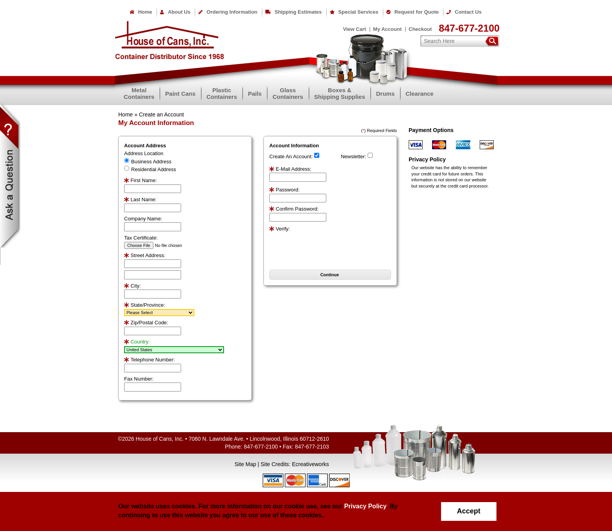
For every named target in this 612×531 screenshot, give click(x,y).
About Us (175, 12)
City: (132, 286)
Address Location (143, 153)
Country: (137, 342)
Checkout (420, 29)
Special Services (354, 12)
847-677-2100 (469, 28)
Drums (385, 93)
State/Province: (144, 305)
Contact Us (464, 12)
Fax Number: (138, 379)
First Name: (140, 180)
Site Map (245, 464)
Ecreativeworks (310, 464)
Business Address (151, 161)
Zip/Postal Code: (146, 322)
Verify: (279, 229)
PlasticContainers (221, 93)
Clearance (420, 93)
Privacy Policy (365, 506)
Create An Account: (291, 156)
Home (141, 12)
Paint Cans (180, 93)
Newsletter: (353, 156)
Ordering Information (227, 12)
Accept (468, 511)
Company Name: (143, 219)
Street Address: (144, 255)
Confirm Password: (293, 209)
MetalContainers (139, 93)
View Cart (354, 29)
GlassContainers (287, 93)
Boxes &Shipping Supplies (339, 93)
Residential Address (153, 169)
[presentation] (315, 244)
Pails (255, 93)
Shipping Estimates (293, 12)
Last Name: (140, 199)
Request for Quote (412, 12)
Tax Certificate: (141, 238)
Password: (284, 190)
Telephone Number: (149, 360)
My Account (387, 29)
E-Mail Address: (290, 169)
